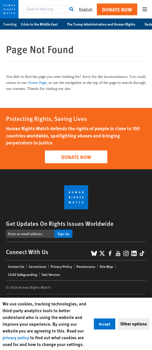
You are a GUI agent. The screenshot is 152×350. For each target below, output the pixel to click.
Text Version (50, 274)
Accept (104, 324)
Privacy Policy (61, 266)
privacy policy (15, 337)
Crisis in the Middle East (42, 24)
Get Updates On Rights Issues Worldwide (60, 223)
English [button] (85, 9)
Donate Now (117, 9)
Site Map (106, 266)
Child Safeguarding (22, 274)
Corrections (37, 266)
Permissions (85, 266)
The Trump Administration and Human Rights (104, 24)
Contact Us (16, 266)
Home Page (37, 82)
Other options (133, 323)
